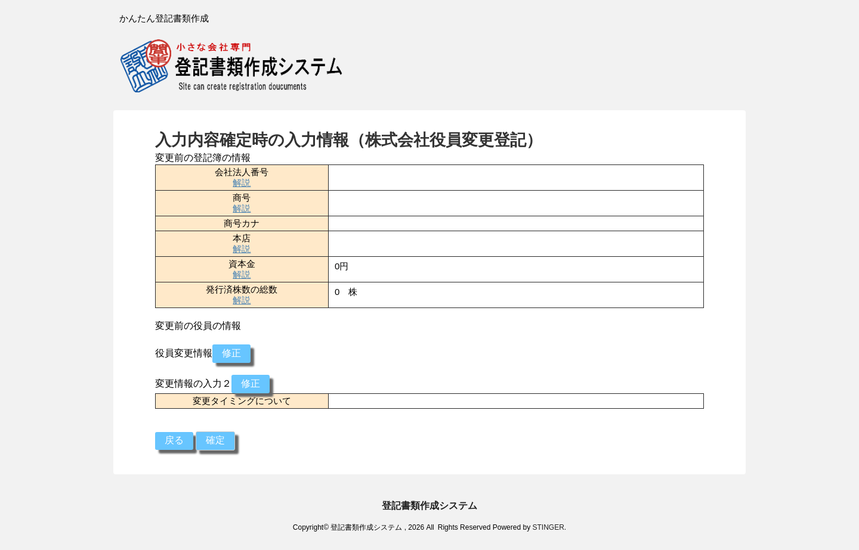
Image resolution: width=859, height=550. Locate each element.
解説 (242, 183)
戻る (174, 440)
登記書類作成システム (429, 506)
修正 (231, 353)
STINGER (548, 527)
